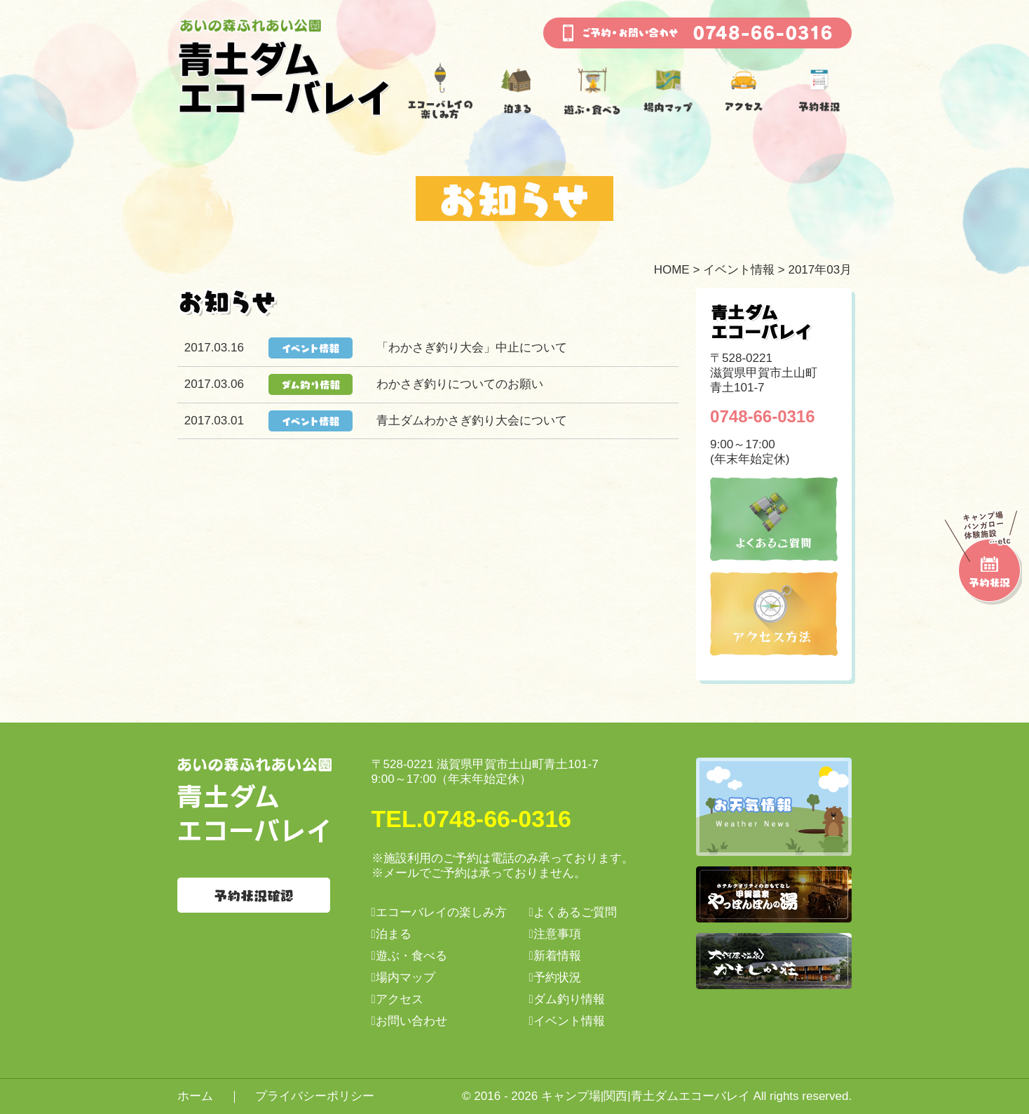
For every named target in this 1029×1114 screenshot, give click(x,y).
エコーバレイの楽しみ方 (441, 912)
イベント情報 (739, 269)
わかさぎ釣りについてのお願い (459, 384)
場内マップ (405, 977)
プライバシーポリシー (314, 1096)
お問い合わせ (411, 1021)
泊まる (393, 934)
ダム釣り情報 (569, 999)
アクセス (399, 999)
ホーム (195, 1096)
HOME (672, 269)
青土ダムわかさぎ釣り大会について (471, 420)
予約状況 (557, 977)
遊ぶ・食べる (411, 955)
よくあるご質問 (575, 912)
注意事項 (557, 934)
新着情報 (557, 955)
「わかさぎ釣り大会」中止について (471, 347)
